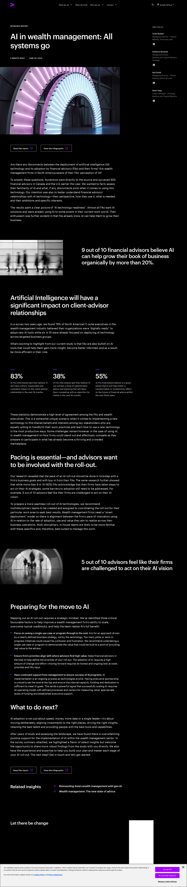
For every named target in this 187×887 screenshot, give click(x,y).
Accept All (167, 869)
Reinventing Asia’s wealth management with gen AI (90, 786)
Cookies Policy (39, 875)
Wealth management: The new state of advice (87, 791)
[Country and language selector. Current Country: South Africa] (166, 5)
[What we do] (66, 4)
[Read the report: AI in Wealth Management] (23, 148)
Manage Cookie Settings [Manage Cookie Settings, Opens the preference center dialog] (167, 881)
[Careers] (112, 4)
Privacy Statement (55, 875)
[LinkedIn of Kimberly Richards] (154, 65)
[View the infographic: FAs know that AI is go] (56, 148)
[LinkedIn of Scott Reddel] (154, 44)
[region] (93, 875)
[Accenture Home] (18, 5)
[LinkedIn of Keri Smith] (154, 83)
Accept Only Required (167, 875)
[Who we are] (97, 4)
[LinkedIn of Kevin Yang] (154, 101)
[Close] (183, 867)
